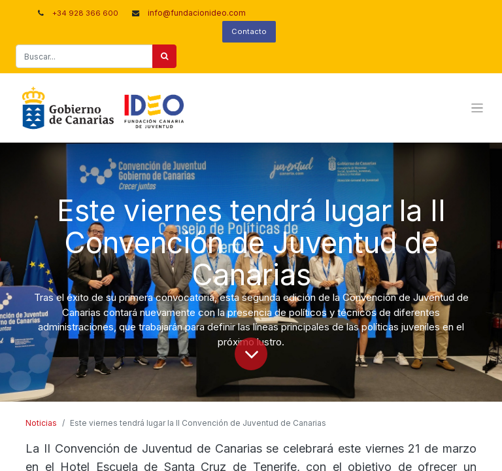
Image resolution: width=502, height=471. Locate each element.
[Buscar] (164, 56)
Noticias (41, 423)
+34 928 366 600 (85, 13)
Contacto (249, 31)
